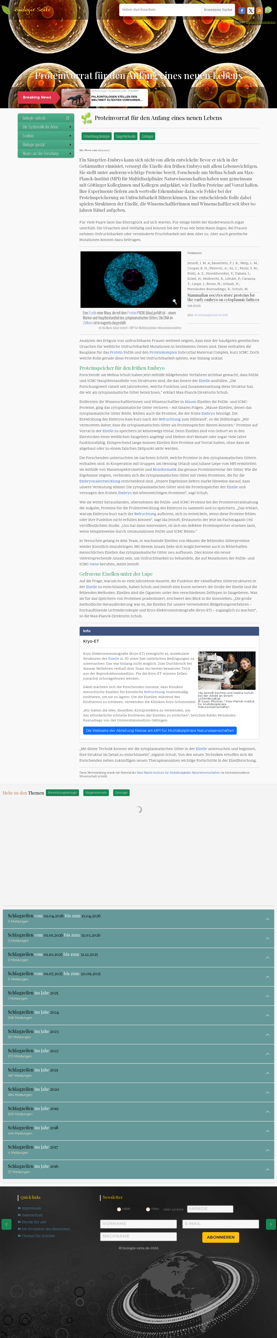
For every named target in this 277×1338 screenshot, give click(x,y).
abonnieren (221, 1237)
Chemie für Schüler (36, 1237)
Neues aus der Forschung (47, 153)
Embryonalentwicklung (99, 481)
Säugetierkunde (125, 136)
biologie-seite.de (46, 118)
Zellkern (88, 322)
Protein (132, 312)
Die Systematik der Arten (47, 126)
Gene (94, 564)
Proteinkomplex (163, 352)
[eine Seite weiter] (271, 1224)
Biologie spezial (47, 144)
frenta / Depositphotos (260, 22)
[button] (268, 9)
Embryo (155, 368)
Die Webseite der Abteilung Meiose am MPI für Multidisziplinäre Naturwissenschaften (160, 731)
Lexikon (47, 135)
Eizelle (93, 312)
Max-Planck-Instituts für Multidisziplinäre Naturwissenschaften (178, 773)
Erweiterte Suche (218, 10)
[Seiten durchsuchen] (160, 10)
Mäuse (190, 402)
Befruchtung (170, 419)
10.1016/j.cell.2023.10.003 (211, 315)
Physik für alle (32, 1223)
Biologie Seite (32, 10)
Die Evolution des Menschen (44, 1230)
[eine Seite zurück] (6, 1224)
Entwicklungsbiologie (97, 136)
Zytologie (147, 136)
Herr (126, 1208)
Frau (155, 1208)
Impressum (29, 1208)
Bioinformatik (165, 469)
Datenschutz (31, 1215)
